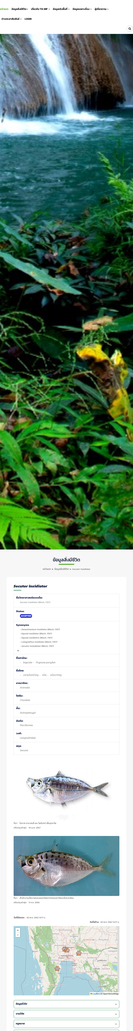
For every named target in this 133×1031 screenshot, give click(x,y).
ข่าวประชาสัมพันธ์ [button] (11, 19)
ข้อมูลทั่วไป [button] (67, 1004)
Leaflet (94, 993)
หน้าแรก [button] (4, 9)
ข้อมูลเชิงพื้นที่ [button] (61, 9)
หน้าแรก (47, 569)
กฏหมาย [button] (67, 1024)
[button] (67, 950)
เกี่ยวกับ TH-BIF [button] (40, 9)
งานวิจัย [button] (67, 1014)
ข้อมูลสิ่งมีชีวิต (61, 569)
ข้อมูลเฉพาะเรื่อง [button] (82, 9)
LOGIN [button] (28, 19)
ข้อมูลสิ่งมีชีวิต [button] (19, 9)
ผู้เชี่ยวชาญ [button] (101, 9)
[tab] (67, 1004)
